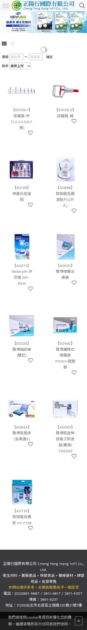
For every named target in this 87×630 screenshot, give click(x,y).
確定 (49, 57)
